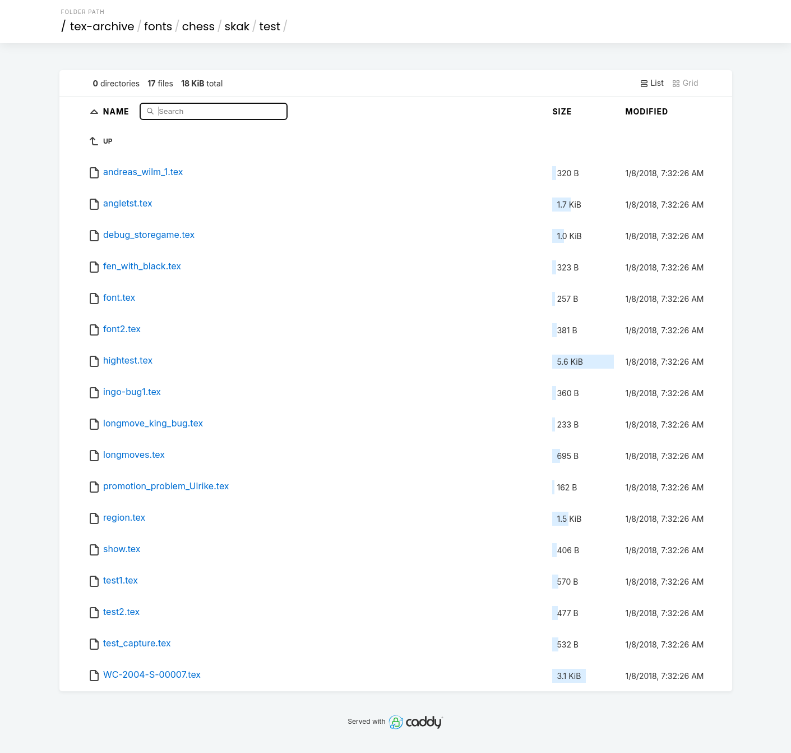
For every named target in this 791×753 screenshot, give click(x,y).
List (652, 83)
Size (562, 111)
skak (237, 26)
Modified (646, 111)
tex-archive (102, 26)
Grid (685, 83)
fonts (158, 26)
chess (198, 26)
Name (117, 111)
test (270, 26)
